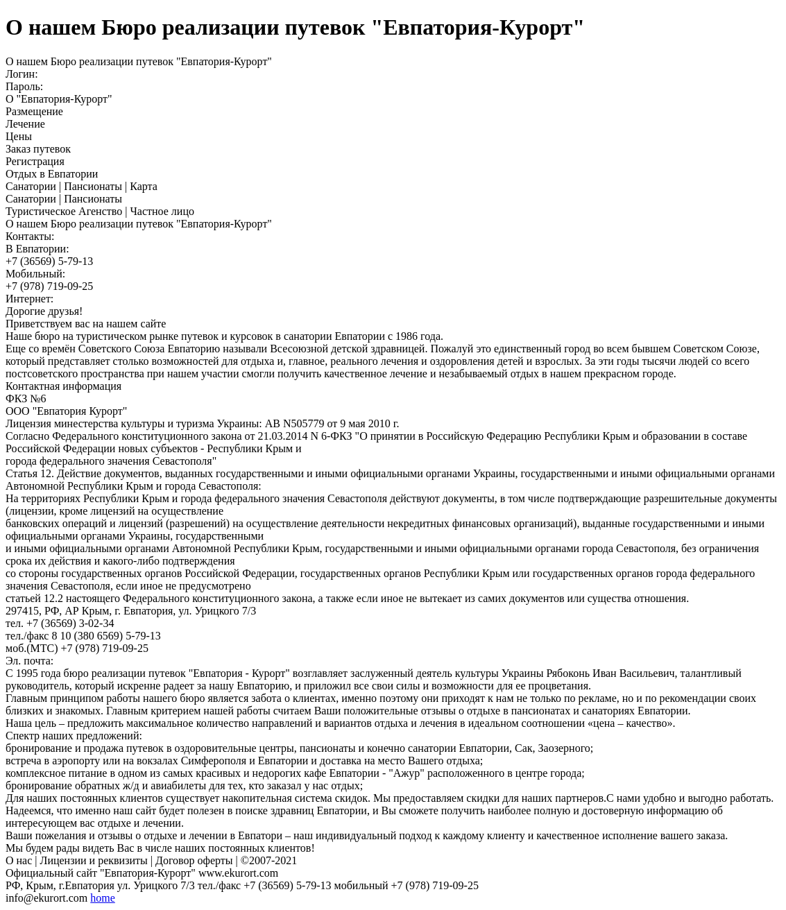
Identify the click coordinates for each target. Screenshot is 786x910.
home (102, 898)
